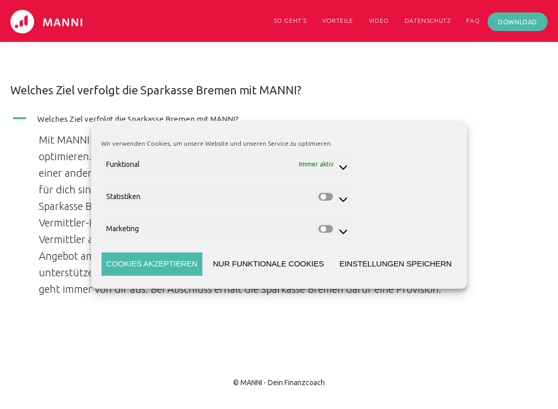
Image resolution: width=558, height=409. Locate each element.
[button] (237, 118)
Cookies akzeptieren (151, 263)
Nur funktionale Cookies (268, 263)
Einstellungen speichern (395, 263)
